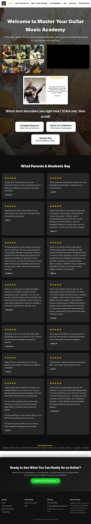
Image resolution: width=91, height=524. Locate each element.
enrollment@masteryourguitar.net (56, 506)
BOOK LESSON (84, 3)
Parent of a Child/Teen (61, 126)
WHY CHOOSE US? (22, 3)
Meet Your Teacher (8, 509)
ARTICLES (72, 3)
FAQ (64, 3)
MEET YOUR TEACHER (39, 3)
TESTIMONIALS (55, 3)
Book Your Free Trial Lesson (45, 481)
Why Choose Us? (7, 506)
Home (4, 503)
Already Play (45, 139)
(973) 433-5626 (52, 503)
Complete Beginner (29, 126)
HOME (10, 3)
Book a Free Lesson (31, 503)
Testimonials (5, 512)
